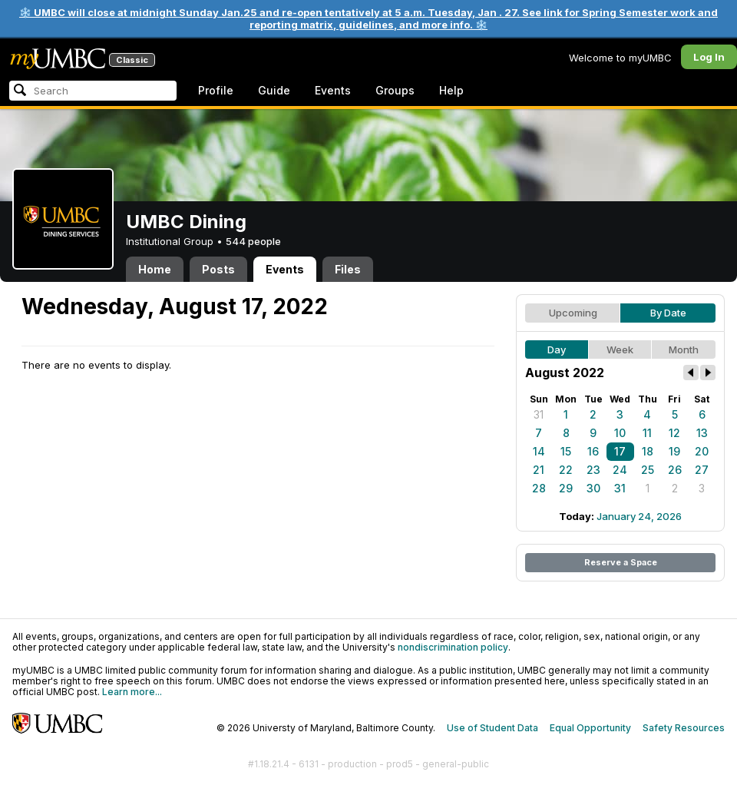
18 (647, 451)
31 (539, 414)
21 (538, 469)
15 (565, 451)
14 (539, 451)
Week (619, 349)
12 (674, 432)
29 (566, 488)
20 (702, 451)
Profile (215, 90)
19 (674, 451)
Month (684, 349)
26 (675, 469)
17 (620, 451)
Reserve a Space (620, 562)
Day (556, 349)
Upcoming (573, 312)
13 (702, 432)
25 (647, 469)
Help (451, 90)
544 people (253, 241)
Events (333, 90)
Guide (274, 90)
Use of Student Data (492, 728)
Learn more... (132, 691)
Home (154, 269)
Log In (709, 57)
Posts (218, 269)
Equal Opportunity (590, 728)
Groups (395, 90)
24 (620, 469)
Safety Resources (684, 728)
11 (647, 432)
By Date (668, 312)
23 (593, 469)
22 (566, 469)
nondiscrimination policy (453, 647)
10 (620, 432)
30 (593, 488)
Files (348, 269)
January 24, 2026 (639, 516)
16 (593, 451)
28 (539, 488)
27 (702, 469)
